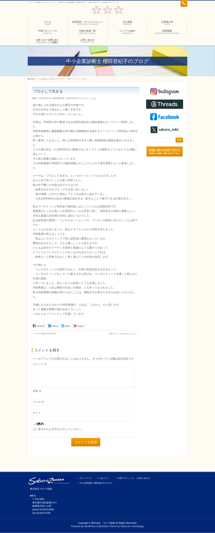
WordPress (90, 526)
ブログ (93, 98)
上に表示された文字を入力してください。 (58, 433)
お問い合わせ (144, 478)
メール (38, 406)
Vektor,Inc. (126, 526)
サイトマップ (86, 478)
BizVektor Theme (108, 526)
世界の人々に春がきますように (124, 334)
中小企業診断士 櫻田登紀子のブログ (96, 483)
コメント (40, 364)
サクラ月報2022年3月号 (44, 334)
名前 (37, 395)
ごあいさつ (104, 478)
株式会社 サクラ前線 (103, 523)
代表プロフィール (126, 478)
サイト (37, 416)
